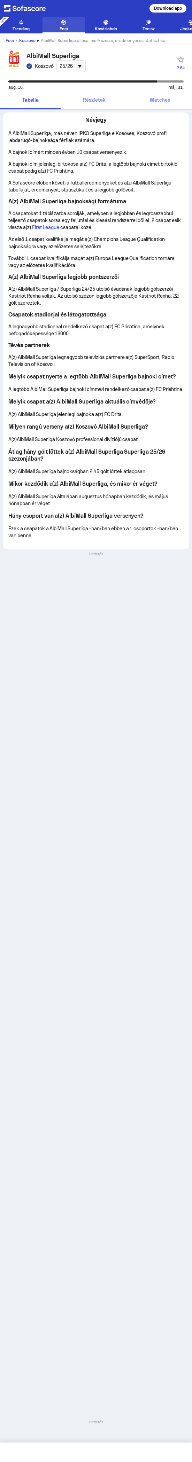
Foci (10, 40)
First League (46, 227)
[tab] (30, 100)
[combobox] (71, 66)
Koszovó (27, 40)
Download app (168, 8)
